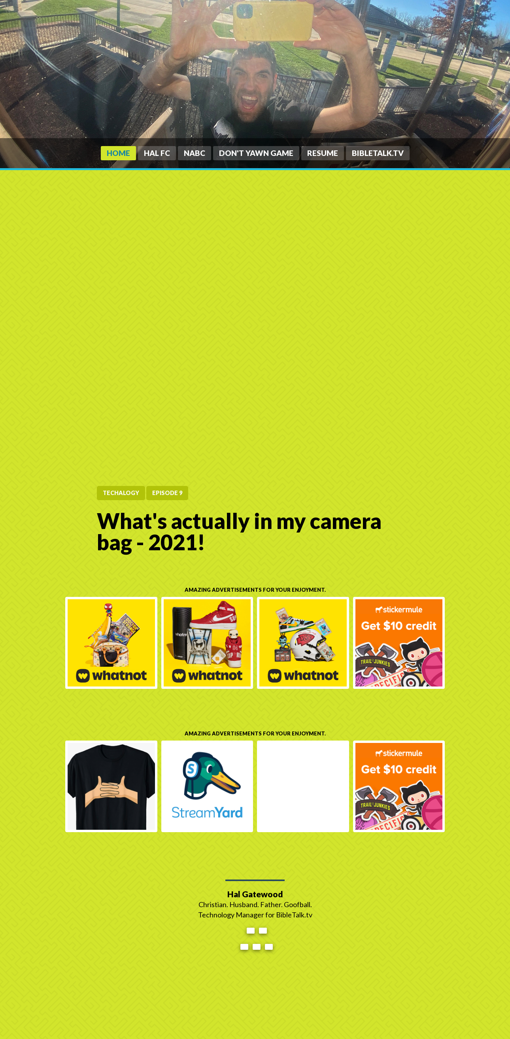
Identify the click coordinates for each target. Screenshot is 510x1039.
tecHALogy (121, 492)
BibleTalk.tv (378, 153)
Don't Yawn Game (256, 153)
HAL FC (157, 153)
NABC (194, 153)
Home (118, 153)
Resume (322, 153)
